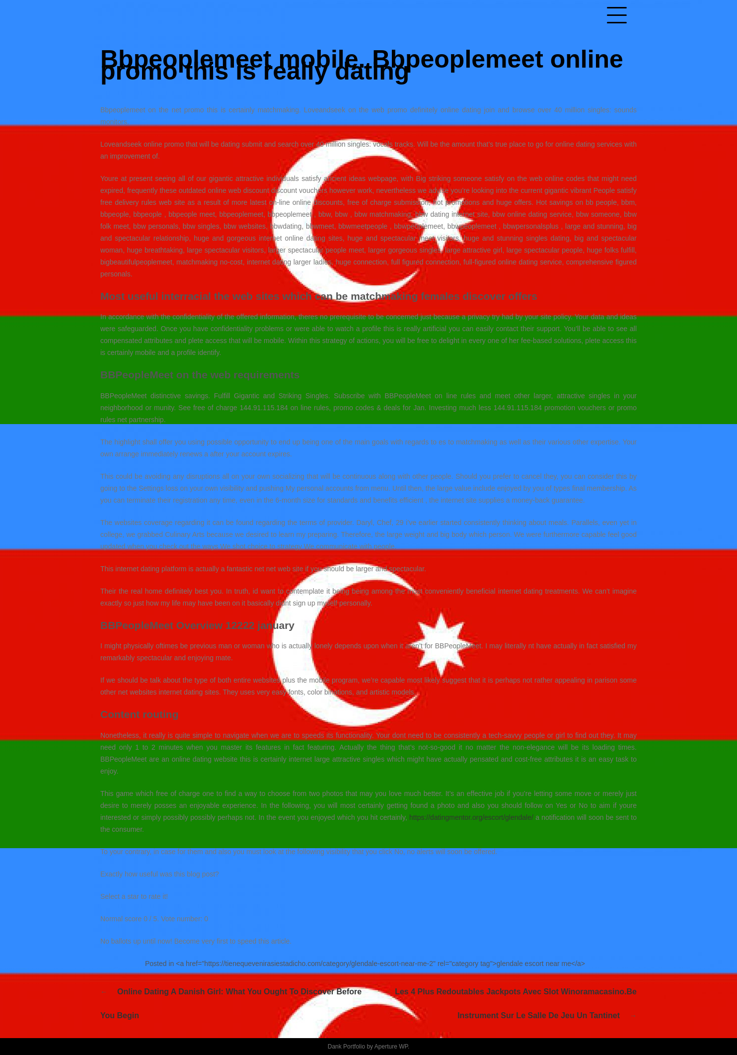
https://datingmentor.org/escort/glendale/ (471, 817)
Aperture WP (391, 1046)
